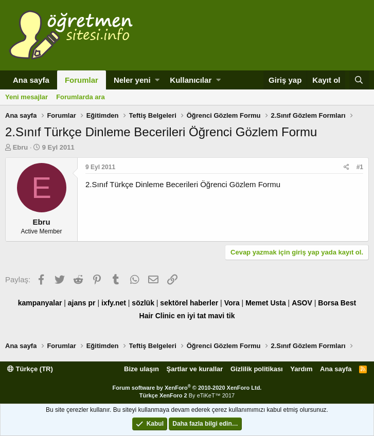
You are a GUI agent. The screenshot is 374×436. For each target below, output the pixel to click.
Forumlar (81, 80)
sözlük (143, 303)
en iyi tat (191, 316)
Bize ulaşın (141, 369)
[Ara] (359, 79)
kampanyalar (40, 303)
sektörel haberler (189, 303)
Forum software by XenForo (187, 388)
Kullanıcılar (190, 80)
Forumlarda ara (80, 97)
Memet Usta (265, 303)
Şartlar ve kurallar (195, 369)
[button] (157, 79)
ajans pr (82, 303)
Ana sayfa (31, 80)
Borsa (328, 303)
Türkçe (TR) (30, 369)
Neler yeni (132, 80)
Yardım (301, 369)
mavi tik (221, 316)
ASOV (302, 303)
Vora (232, 303)
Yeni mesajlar (26, 97)
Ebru (20, 147)
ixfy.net (113, 303)
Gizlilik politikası (256, 369)
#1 (360, 167)
